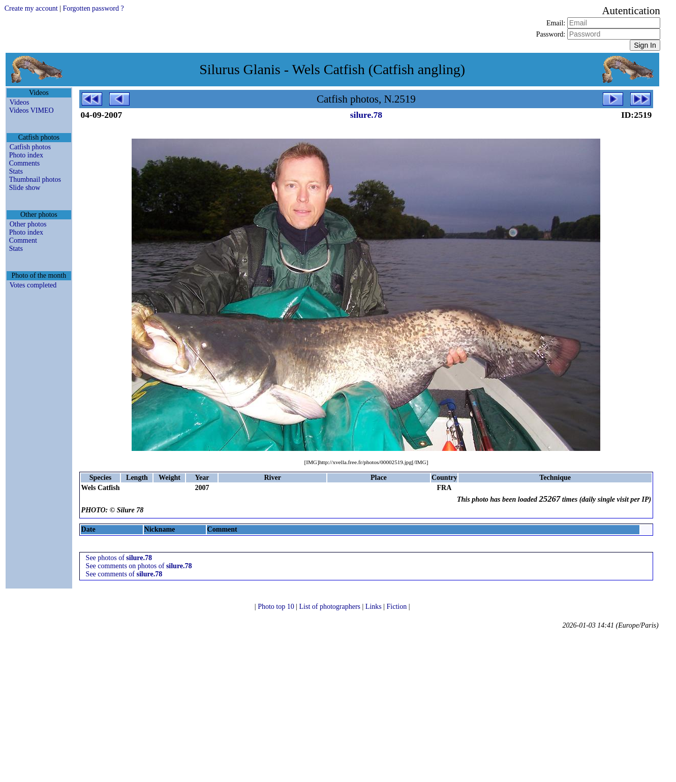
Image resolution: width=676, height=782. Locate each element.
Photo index (26, 155)
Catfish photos (30, 147)
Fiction (398, 606)
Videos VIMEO (31, 110)
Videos (19, 102)
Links (374, 606)
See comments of (124, 574)
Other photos (28, 224)
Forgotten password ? (93, 8)
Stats (16, 171)
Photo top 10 (277, 606)
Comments (24, 163)
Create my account (31, 8)
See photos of (119, 558)
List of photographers (330, 606)
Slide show (25, 187)
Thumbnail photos (35, 179)
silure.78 (366, 115)
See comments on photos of (139, 566)
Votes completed (33, 285)
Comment (23, 240)
